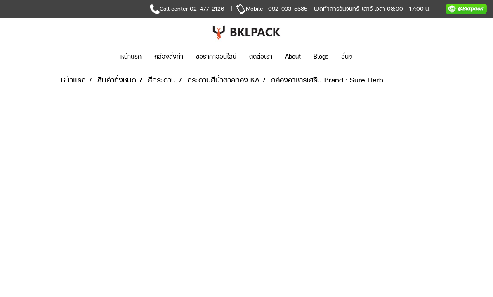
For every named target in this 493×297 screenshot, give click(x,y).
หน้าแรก (131, 56)
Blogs (321, 56)
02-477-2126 (207, 8)
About (293, 56)
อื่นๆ (346, 56)
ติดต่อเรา (260, 56)
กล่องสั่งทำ (168, 56)
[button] (371, 56)
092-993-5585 (287, 8)
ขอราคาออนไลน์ (216, 56)
